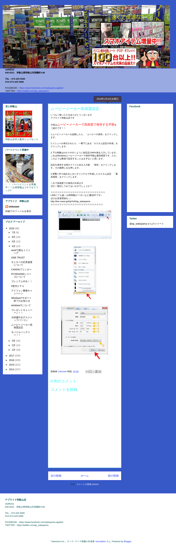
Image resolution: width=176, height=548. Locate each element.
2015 (12, 364)
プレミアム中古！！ (21, 281)
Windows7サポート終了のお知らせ (21, 299)
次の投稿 (56, 475)
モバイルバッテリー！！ (20, 333)
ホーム (85, 475)
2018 (12, 228)
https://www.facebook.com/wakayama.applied (41, 88)
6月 (14, 237)
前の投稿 (113, 475)
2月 (14, 345)
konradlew (101, 541)
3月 (14, 340)
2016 (12, 360)
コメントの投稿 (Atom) (87, 484)
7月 (14, 232)
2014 (12, 369)
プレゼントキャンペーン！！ (21, 311)
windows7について (21, 305)
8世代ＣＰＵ (17, 286)
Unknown (14, 206)
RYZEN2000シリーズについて (21, 275)
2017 (12, 355)
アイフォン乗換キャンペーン (21, 292)
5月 (14, 241)
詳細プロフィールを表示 (18, 211)
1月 (14, 349)
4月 (14, 246)
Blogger (127, 541)
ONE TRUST (18, 257)
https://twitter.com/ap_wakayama (33, 91)
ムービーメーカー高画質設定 (21, 326)
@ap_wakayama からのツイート (146, 223)
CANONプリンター (21, 269)
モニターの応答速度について (21, 263)
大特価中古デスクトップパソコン (21, 319)
